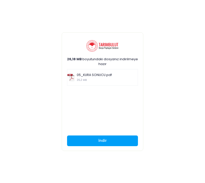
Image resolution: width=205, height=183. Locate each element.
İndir (102, 140)
